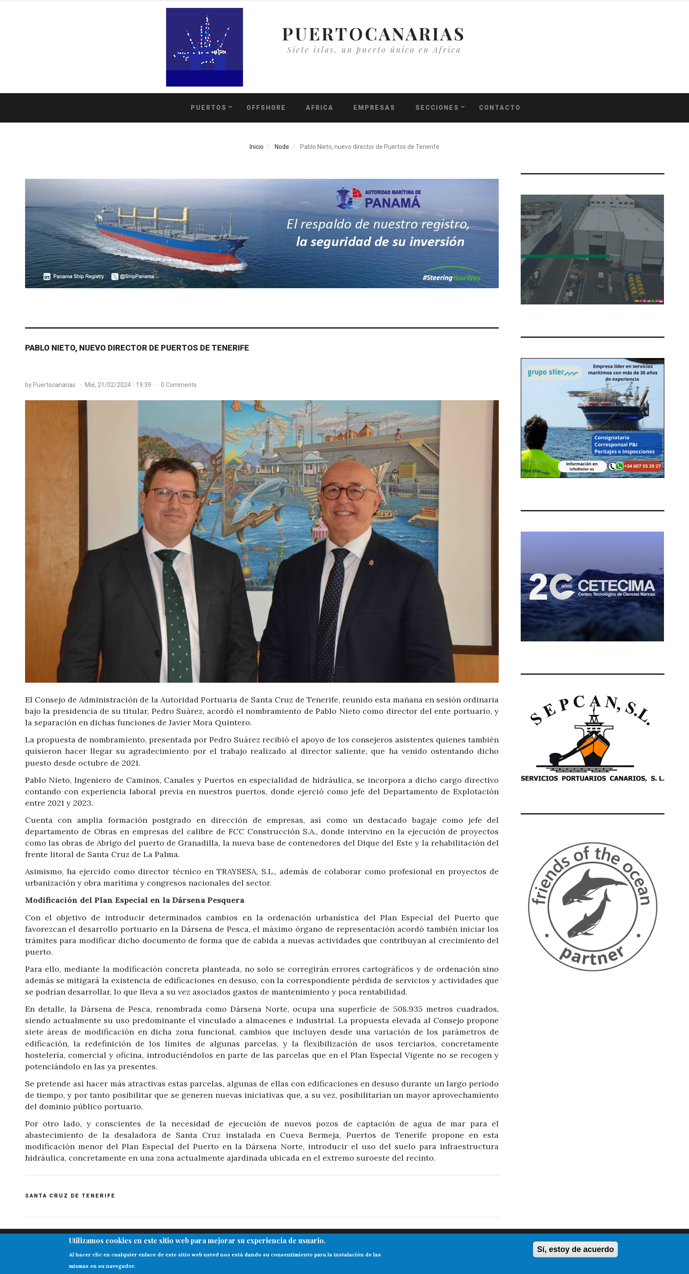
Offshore (266, 108)
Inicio (257, 146)
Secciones (437, 108)
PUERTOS (209, 108)
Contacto (500, 108)
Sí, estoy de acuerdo (575, 1251)
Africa (320, 108)
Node (282, 146)
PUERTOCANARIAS (374, 33)
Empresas (374, 108)
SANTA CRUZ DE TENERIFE (70, 1196)
